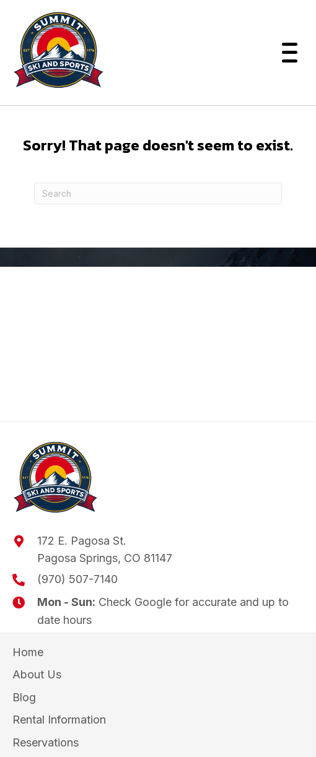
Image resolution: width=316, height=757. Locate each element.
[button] (287, 53)
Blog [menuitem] (24, 697)
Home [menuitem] (27, 652)
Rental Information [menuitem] (59, 719)
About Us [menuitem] (36, 674)
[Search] (158, 193)
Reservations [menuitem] (45, 742)
